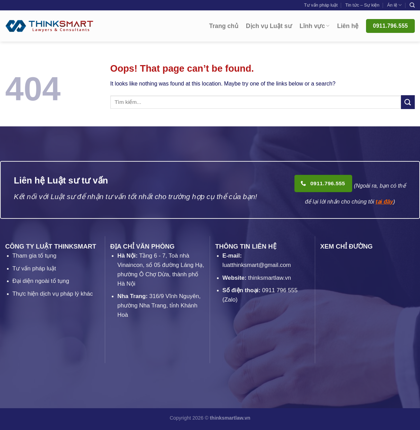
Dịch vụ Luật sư (269, 26)
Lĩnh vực (315, 26)
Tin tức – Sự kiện (362, 5)
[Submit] (408, 102)
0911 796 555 (280, 290)
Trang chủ (223, 26)
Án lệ (394, 5)
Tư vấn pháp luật (321, 5)
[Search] (412, 5)
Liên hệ (347, 26)
